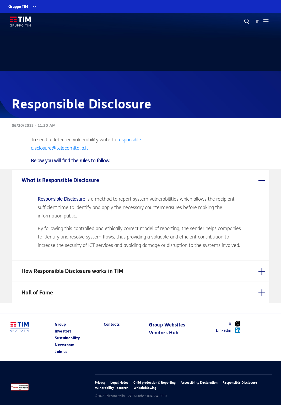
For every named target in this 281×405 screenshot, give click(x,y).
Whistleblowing (144, 388)
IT (258, 21)
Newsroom (64, 345)
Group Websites (167, 325)
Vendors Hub (163, 333)
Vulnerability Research (111, 388)
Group (60, 324)
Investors (63, 331)
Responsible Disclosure (240, 383)
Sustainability (67, 338)
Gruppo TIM (18, 6)
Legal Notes (119, 383)
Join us (61, 352)
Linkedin (230, 330)
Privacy (100, 383)
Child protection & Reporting (154, 383)
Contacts (112, 324)
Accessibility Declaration (199, 383)
